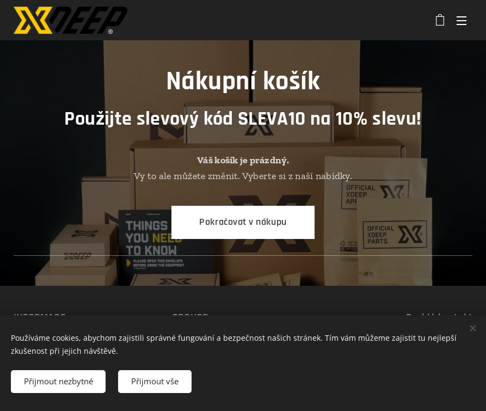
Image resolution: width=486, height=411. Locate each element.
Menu (461, 20)
